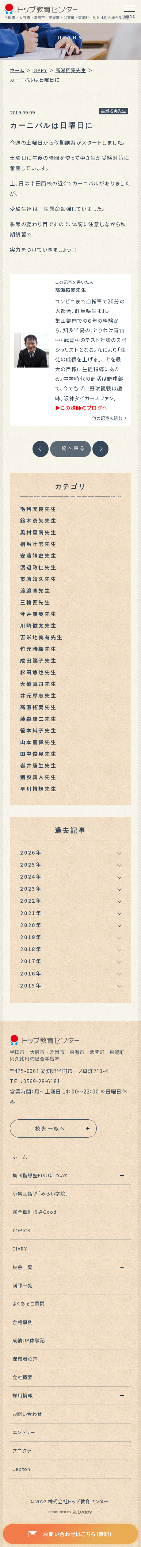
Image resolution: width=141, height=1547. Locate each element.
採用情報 (22, 1395)
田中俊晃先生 (38, 753)
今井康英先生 (38, 613)
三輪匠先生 (35, 602)
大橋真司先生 (38, 683)
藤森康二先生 (38, 718)
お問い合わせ (27, 1413)
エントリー (23, 1432)
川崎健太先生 (38, 625)
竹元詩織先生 (38, 648)
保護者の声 (25, 1358)
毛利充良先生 (38, 509)
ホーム (17, 70)
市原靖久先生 (38, 578)
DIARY (40, 70)
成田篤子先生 (38, 660)
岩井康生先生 (38, 765)
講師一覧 (22, 1285)
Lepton (21, 1468)
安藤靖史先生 (38, 555)
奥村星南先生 (38, 532)
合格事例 (22, 1322)
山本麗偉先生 (38, 742)
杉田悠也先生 (38, 672)
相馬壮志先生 (38, 543)
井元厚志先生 (38, 695)
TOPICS (21, 1230)
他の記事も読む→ (109, 418)
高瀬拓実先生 (71, 70)
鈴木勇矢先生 (38, 520)
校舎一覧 (22, 1267)
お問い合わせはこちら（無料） (70, 1534)
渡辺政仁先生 (38, 567)
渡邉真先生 (35, 590)
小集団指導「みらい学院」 (40, 1193)
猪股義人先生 (38, 777)
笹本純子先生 (38, 730)
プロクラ (21, 1450)
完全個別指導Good (34, 1211)
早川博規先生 (38, 788)
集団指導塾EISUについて (40, 1175)
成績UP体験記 (28, 1340)
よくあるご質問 (28, 1303)
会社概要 (22, 1377)
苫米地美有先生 (41, 637)
